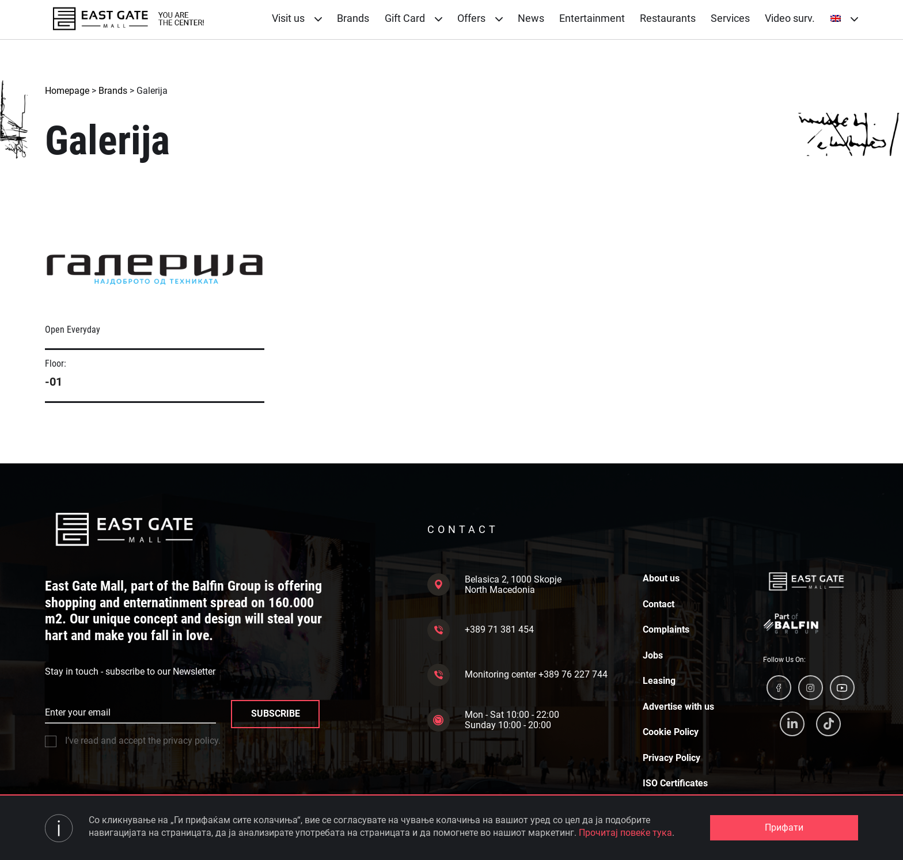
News (531, 18)
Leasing (659, 681)
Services (730, 18)
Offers (480, 18)
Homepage (67, 90)
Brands (353, 18)
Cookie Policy (671, 732)
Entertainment (592, 18)
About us (661, 578)
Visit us (297, 18)
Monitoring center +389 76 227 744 (517, 675)
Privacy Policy (671, 758)
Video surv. (790, 18)
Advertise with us (678, 707)
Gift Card (413, 18)
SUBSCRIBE (275, 713)
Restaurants (668, 18)
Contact (658, 604)
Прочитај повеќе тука (625, 832)
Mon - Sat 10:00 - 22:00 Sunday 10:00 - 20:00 (493, 720)
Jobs (653, 655)
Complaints (666, 630)
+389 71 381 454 (480, 630)
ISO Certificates (675, 783)
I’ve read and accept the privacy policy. (133, 741)
